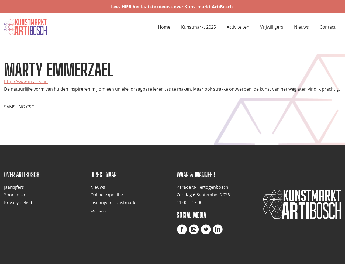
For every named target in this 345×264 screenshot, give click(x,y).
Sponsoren (15, 195)
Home (164, 27)
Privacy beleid (18, 202)
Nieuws (301, 27)
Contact (328, 27)
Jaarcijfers (14, 187)
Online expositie (106, 195)
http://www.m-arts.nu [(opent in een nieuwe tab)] (26, 81)
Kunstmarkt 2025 (198, 27)
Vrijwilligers (271, 27)
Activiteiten (238, 27)
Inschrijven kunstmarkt (113, 202)
